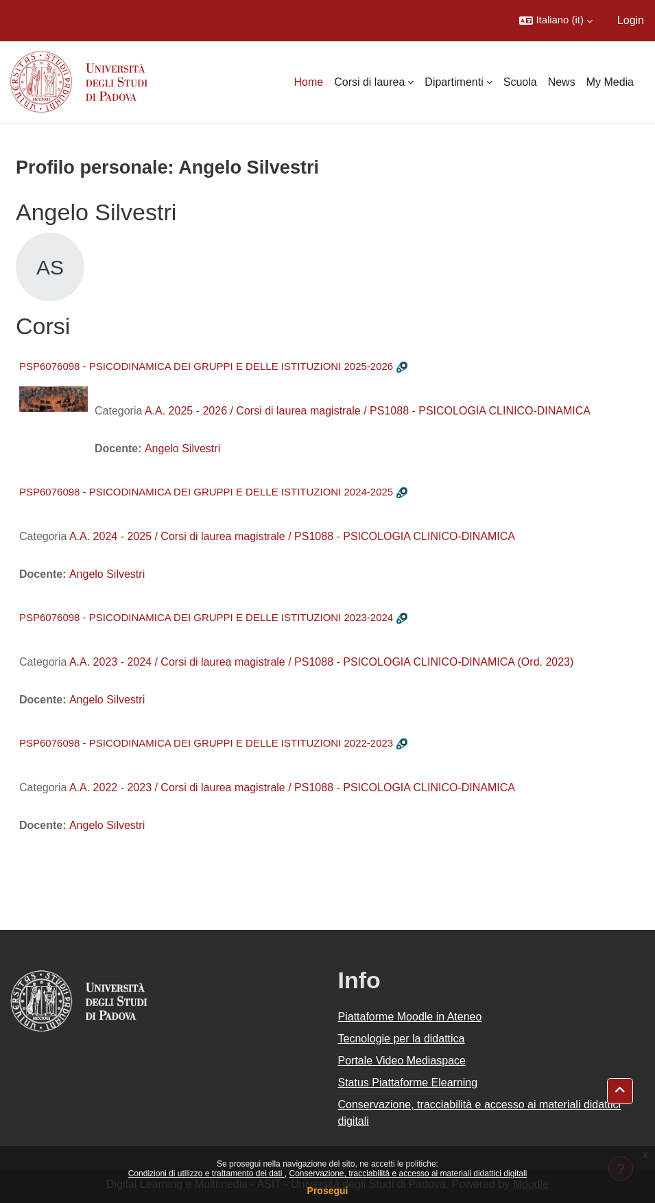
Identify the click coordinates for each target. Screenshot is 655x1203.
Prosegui (327, 1190)
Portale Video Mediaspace (402, 1060)
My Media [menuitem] (610, 82)
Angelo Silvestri (182, 448)
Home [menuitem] (309, 82)
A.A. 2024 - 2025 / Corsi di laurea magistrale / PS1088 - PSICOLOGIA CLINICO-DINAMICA (292, 536)
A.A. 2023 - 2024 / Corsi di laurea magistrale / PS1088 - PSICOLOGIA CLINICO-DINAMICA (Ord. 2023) (321, 662)
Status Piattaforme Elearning (408, 1082)
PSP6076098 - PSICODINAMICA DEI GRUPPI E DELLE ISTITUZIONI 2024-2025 (206, 492)
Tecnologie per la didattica (401, 1038)
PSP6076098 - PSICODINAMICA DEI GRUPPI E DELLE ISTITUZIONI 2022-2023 (206, 743)
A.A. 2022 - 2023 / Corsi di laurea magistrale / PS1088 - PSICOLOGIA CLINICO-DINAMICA (292, 787)
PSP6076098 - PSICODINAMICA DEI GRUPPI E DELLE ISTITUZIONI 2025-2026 (206, 366)
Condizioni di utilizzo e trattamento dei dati (206, 1173)
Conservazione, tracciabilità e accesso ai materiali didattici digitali (408, 1173)
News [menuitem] (561, 82)
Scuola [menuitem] (520, 82)
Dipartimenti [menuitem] (454, 82)
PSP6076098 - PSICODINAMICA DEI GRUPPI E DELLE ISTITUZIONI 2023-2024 (206, 617)
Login (630, 20)
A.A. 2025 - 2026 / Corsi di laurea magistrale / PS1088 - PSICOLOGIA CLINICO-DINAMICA (368, 411)
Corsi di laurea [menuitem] (369, 82)
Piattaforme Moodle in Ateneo (410, 1017)
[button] (555, 20)
